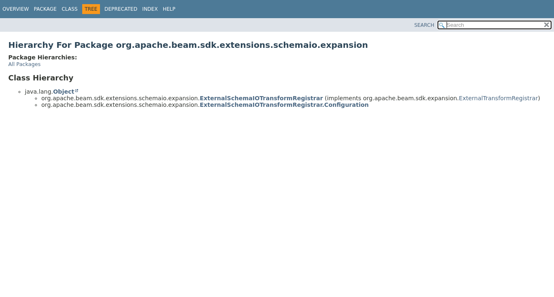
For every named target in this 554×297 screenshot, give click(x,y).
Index (150, 9)
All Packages (24, 64)
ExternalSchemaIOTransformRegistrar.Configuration (284, 104)
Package (45, 9)
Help (169, 9)
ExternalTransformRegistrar (498, 98)
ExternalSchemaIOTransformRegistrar (261, 98)
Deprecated (121, 9)
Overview (15, 9)
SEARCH (424, 25)
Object (63, 91)
